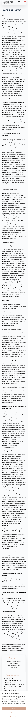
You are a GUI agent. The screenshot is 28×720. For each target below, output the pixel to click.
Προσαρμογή (14, 712)
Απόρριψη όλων (14, 716)
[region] (14, 705)
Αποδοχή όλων (14, 708)
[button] (19, 1)
